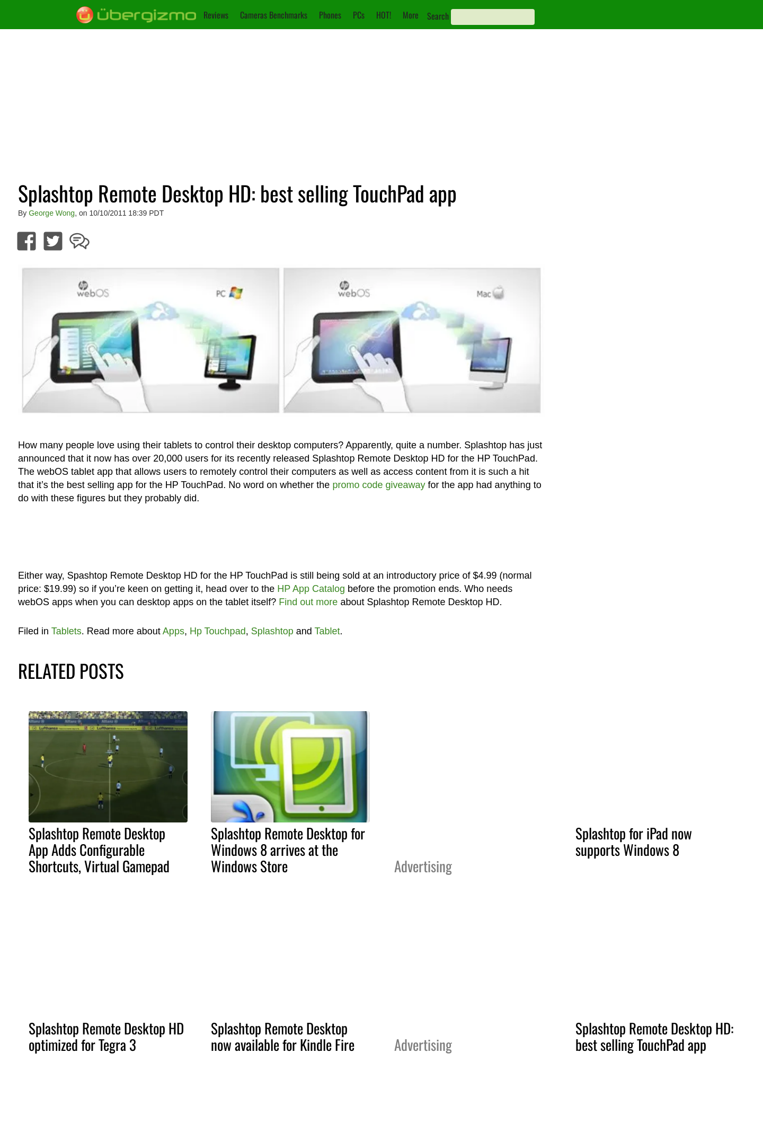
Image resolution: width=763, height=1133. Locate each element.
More (411, 14)
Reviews (215, 14)
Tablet (327, 631)
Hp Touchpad (218, 631)
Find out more (308, 602)
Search (438, 16)
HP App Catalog (311, 588)
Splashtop (272, 631)
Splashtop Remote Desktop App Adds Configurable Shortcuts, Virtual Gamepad (99, 849)
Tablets (66, 631)
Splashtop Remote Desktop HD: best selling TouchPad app (654, 1036)
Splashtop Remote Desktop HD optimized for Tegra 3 (106, 1036)
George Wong (52, 213)
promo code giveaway (378, 485)
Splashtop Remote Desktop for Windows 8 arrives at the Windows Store (288, 849)
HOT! (383, 14)
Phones (330, 14)
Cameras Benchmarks (273, 14)
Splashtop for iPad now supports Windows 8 (633, 841)
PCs (359, 14)
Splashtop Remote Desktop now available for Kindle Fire (282, 1036)
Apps (173, 631)
